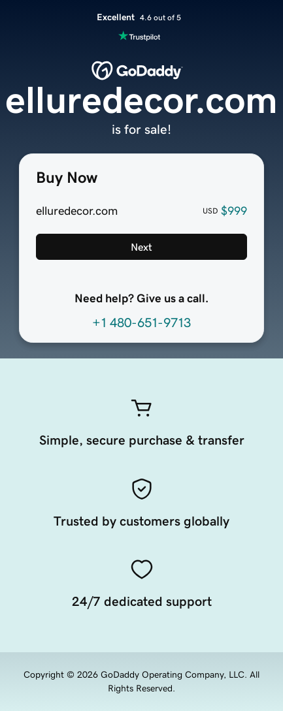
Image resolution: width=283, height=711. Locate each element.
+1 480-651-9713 (141, 322)
